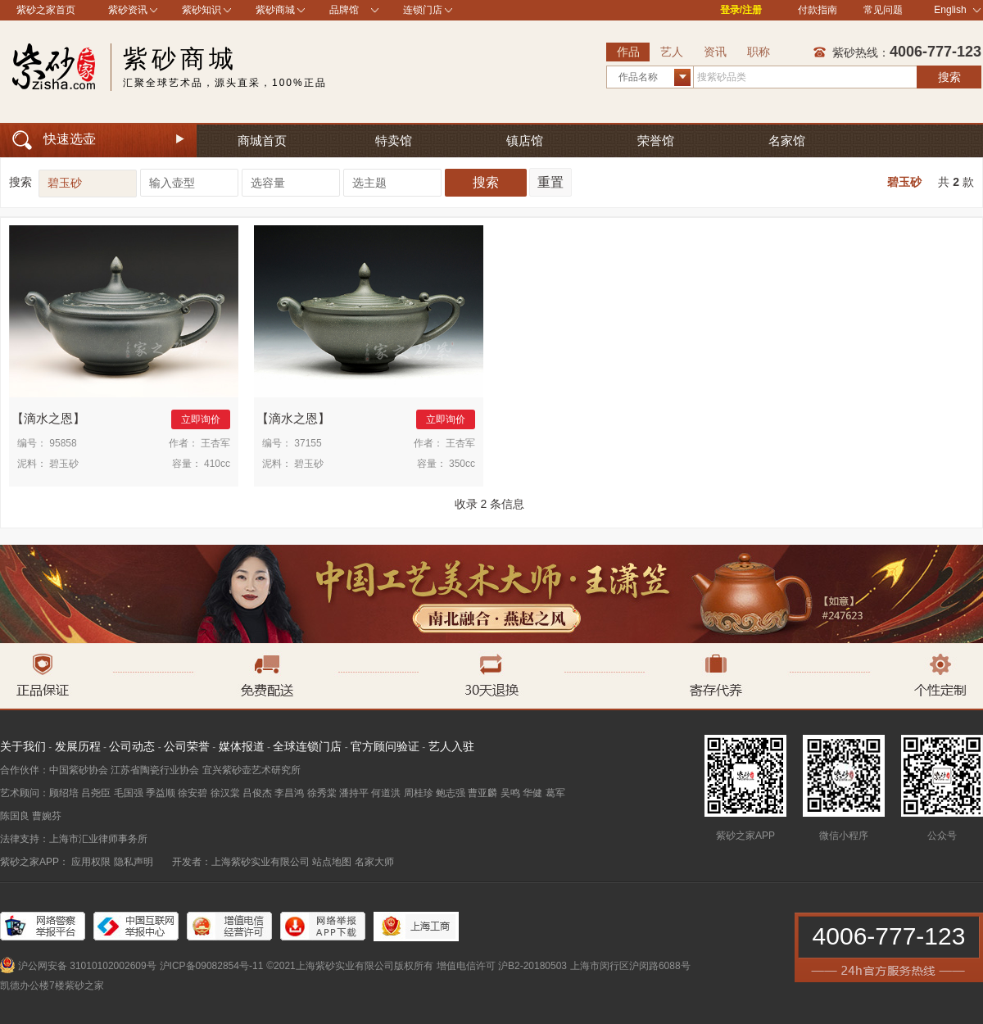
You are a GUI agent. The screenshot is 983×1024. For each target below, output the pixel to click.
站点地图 (331, 862)
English (957, 10)
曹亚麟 (482, 793)
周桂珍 (418, 793)
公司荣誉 (187, 746)
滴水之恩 (48, 418)
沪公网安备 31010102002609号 (87, 966)
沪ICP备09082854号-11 (212, 966)
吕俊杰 (257, 793)
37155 (307, 443)
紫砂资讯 (127, 10)
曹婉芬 (46, 816)
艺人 (671, 51)
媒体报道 (242, 746)
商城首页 (262, 140)
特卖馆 (393, 140)
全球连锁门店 (307, 746)
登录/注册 (741, 10)
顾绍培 (64, 793)
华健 (532, 793)
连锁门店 (422, 10)
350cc (462, 463)
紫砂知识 (201, 10)
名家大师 (374, 862)
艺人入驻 (451, 746)
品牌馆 (344, 10)
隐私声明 (133, 862)
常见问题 (883, 10)
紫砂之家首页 (45, 10)
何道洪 (386, 793)
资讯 (715, 51)
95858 (62, 443)
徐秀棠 (322, 793)
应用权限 (91, 862)
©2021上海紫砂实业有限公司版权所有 (349, 966)
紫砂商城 (275, 10)
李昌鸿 (289, 793)
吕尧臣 (96, 793)
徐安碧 (192, 793)
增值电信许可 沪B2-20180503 (502, 966)
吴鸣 (510, 793)
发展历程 (78, 746)
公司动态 (132, 746)
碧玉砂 (904, 181)
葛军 (555, 793)
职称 (758, 51)
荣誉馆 (655, 140)
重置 (550, 182)
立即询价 (200, 419)
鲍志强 (450, 793)
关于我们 (23, 746)
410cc (217, 463)
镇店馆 (524, 140)
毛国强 (128, 793)
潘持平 (354, 793)
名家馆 (786, 140)
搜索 (949, 77)
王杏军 (215, 443)
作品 (628, 51)
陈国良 (14, 816)
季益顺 (160, 793)
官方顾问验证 (385, 746)
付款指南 (817, 10)
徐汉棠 (225, 793)
